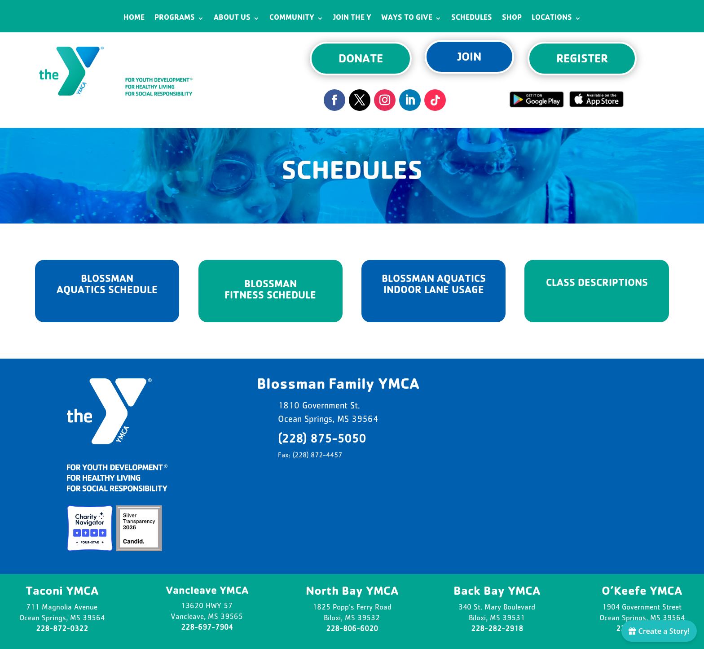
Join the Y (352, 18)
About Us (232, 18)
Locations (552, 18)
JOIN (469, 58)
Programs (174, 18)
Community (291, 18)
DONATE (361, 60)
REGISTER (582, 60)
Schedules (471, 18)
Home (134, 18)
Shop (512, 18)
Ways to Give (406, 18)
